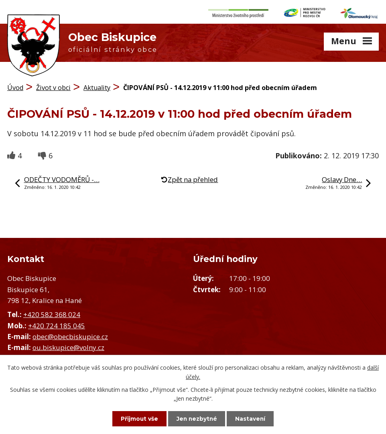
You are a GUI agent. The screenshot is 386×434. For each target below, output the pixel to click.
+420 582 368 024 (51, 313)
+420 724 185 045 (56, 324)
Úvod (15, 86)
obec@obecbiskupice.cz (70, 335)
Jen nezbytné (197, 418)
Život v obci (53, 86)
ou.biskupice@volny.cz (68, 345)
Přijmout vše (137, 418)
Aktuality (96, 86)
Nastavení (253, 418)
